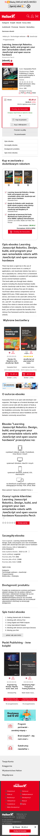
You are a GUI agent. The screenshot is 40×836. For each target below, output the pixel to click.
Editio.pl (9, 794)
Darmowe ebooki (8, 31)
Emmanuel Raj (12, 693)
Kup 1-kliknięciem (20, 125)
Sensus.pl (25, 791)
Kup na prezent (21, 120)
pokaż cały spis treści (13, 635)
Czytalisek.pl (11, 804)
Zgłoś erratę (6, 567)
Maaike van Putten (26, 220)
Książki (12, 23)
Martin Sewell (26, 693)
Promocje (14, 27)
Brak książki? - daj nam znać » (26, 737)
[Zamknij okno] (35, 827)
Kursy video (26, 23)
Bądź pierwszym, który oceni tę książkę (27, 85)
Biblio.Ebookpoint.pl (13, 807)
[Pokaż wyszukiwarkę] (28, 16)
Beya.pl (24, 801)
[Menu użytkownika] (32, 16)
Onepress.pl (11, 791)
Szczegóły (10, 145)
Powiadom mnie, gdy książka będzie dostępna (12, 699)
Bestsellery (30, 27)
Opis (8, 141)
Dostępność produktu (12, 149)
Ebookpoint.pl (26, 797)
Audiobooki (6, 27)
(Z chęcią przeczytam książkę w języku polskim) (27, 75)
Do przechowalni (20, 134)
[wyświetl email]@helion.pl (13, 822)
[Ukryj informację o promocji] (28, 6)
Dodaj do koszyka (20, 109)
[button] (35, 337)
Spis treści (10, 153)
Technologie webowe (9, 572)
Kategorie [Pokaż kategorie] (5, 23)
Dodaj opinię (22, 523)
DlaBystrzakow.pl (27, 794)
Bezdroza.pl (11, 797)
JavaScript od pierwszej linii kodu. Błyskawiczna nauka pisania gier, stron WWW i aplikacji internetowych (21, 216)
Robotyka (15, 576)
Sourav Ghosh (34, 693)
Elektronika (6, 576)
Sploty (24, 804)
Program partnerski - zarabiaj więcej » (20, 727)
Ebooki (18, 23)
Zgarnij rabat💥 (16, 6)
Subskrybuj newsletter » (23, 747)
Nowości (22, 27)
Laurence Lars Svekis (14, 220)
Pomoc (28, 490)
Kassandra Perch (30, 69)
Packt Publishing (26, 72)
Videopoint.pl (11, 801)
